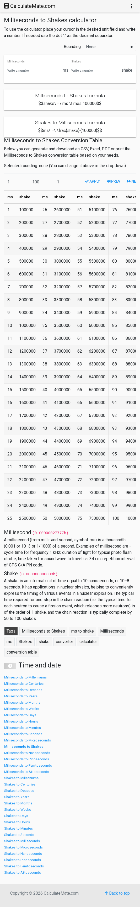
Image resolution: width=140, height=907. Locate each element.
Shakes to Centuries (19, 784)
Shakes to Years (16, 797)
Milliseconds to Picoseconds (26, 759)
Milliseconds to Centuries (24, 683)
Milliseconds (16, 61)
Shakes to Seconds (19, 834)
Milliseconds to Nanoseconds (27, 753)
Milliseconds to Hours (21, 721)
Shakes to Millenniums (21, 778)
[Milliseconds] (35, 70)
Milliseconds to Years (20, 696)
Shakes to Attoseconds (22, 872)
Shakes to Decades (19, 790)
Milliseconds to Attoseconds (26, 772)
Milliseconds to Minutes (22, 727)
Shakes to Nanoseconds (23, 853)
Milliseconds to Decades (23, 690)
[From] (17, 182)
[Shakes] (96, 70)
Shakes (76, 61)
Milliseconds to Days (20, 715)
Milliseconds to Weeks (21, 709)
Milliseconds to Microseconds (27, 740)
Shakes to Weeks (17, 809)
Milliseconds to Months (22, 702)
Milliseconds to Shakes (24, 746)
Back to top (117, 893)
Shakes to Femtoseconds (24, 866)
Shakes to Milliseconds (22, 841)
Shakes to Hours (17, 822)
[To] (42, 182)
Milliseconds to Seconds (23, 734)
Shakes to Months (18, 803)
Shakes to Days (16, 816)
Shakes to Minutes (18, 828)
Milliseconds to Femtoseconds (28, 765)
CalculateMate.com (29, 6)
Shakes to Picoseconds (22, 860)
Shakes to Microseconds (23, 847)
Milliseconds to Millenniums (25, 677)
